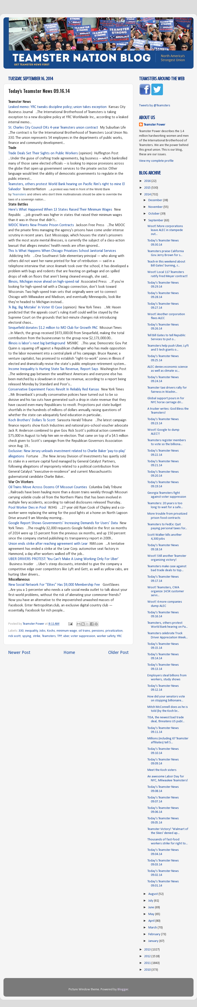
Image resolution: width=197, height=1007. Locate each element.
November (155, 207)
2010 (147, 970)
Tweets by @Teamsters (154, 105)
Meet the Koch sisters (161, 770)
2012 (147, 956)
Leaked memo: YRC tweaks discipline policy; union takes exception (57, 107)
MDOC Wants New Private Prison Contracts (41, 225)
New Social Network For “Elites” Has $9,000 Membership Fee (54, 585)
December (155, 200)
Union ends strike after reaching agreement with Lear (48, 544)
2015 (147, 188)
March (153, 927)
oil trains (84, 631)
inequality (31, 631)
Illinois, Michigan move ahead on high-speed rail (43, 282)
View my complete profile (156, 161)
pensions (98, 631)
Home (69, 652)
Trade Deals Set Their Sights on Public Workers (43, 153)
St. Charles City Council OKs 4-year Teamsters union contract (53, 128)
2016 (147, 181)
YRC (119, 636)
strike (36, 636)
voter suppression (83, 636)
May (151, 914)
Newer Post (19, 652)
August (153, 894)
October (154, 213)
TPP (59, 636)
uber (66, 636)
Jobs (42, 631)
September (156, 220)
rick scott (14, 636)
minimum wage (67, 631)
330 (21, 631)
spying (26, 636)
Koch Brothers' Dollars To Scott (31, 420)
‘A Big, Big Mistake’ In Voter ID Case (35, 307)
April (151, 921)
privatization (114, 631)
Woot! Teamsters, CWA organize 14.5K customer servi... (165, 591)
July (151, 900)
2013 (147, 949)
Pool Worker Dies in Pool (27, 508)
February (154, 934)
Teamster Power (154, 125)
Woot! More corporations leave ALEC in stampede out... (165, 230)
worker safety (106, 636)
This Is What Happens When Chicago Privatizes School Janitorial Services (62, 251)
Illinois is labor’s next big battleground (36, 343)
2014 (147, 194)
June (151, 907)
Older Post (118, 652)
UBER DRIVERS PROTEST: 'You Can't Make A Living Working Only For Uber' (63, 559)
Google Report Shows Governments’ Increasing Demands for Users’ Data (63, 523)
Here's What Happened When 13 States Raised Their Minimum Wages (60, 210)
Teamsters (19, 194)
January (153, 941)
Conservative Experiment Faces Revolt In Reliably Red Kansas (53, 389)
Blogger (123, 989)
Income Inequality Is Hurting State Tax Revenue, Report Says (53, 369)
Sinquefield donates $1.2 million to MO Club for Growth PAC (53, 328)
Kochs (51, 631)
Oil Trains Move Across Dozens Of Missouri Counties (47, 487)
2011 (147, 963)
